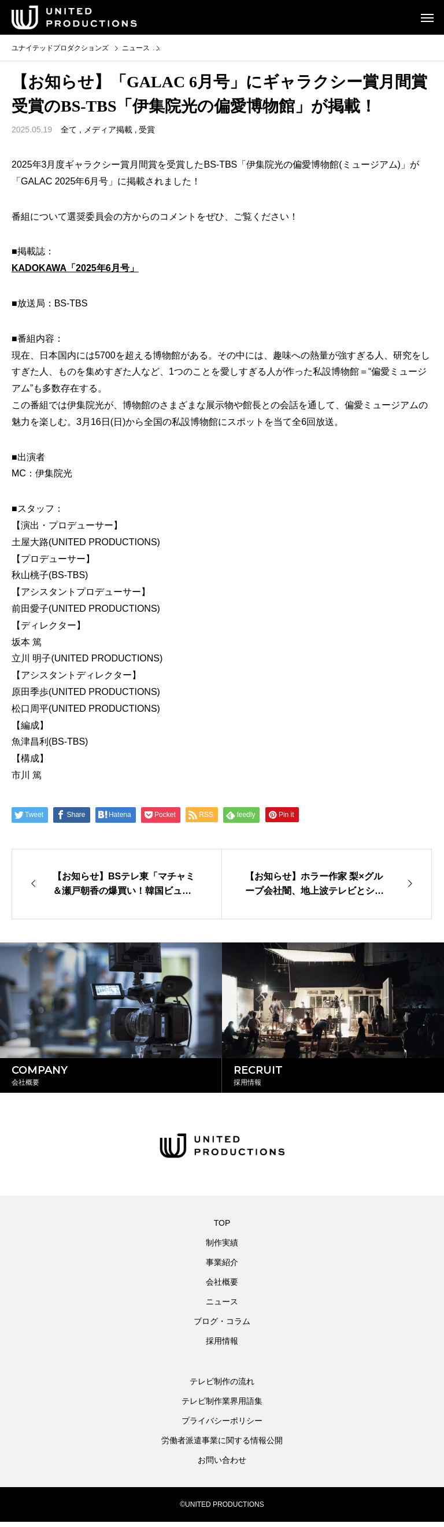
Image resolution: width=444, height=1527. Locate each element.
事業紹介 (222, 1267)
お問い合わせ (222, 1465)
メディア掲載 (108, 129)
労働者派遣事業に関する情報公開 (222, 1445)
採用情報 (222, 1346)
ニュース (222, 1307)
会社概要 (222, 1287)
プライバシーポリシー (222, 1426)
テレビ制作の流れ (222, 1386)
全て (69, 129)
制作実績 (222, 1248)
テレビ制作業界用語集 (222, 1406)
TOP (222, 1228)
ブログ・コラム (222, 1326)
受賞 (147, 129)
